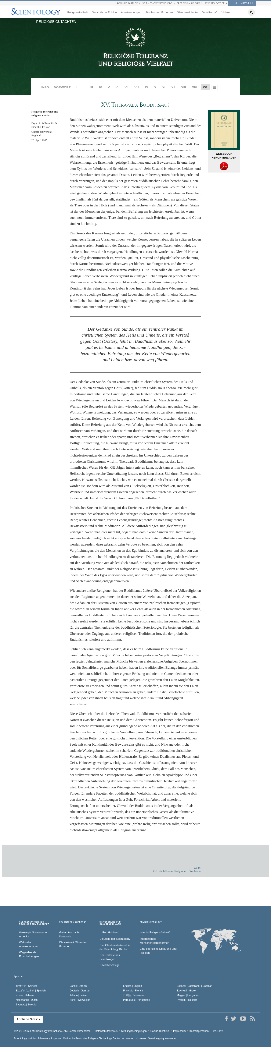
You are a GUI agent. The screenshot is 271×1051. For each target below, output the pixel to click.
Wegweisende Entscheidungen (29, 954)
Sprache (18, 976)
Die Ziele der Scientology (115, 938)
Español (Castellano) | (194, 985)
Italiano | (78, 995)
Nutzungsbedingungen (134, 1031)
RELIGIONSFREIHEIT (151, 922)
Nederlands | (27, 999)
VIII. (137, 87)
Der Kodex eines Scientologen (110, 957)
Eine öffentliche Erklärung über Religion (158, 950)
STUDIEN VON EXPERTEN (73, 922)
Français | (133, 990)
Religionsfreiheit (77, 12)
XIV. (195, 87)
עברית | (25, 995)
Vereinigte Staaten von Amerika (33, 934)
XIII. (184, 87)
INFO (45, 87)
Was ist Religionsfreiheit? (155, 932)
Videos (225, 12)
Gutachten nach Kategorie (69, 934)
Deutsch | (79, 990)
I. (76, 87)
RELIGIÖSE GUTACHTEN (56, 22)
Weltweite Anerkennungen (29, 944)
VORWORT (62, 87)
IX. (147, 87)
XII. (173, 87)
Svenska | (26, 1004)
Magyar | (188, 995)
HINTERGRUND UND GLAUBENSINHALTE (110, 923)
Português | (136, 999)
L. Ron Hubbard (109, 932)
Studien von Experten (159, 12)
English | (132, 985)
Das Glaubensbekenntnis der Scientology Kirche (115, 947)
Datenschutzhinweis (106, 1031)
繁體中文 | (26, 985)
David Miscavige (110, 965)
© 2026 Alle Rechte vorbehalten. (52, 1031)
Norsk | (79, 999)
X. (155, 87)
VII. (126, 87)
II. (84, 87)
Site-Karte (217, 1031)
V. (109, 87)
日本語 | (133, 995)
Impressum (179, 1031)
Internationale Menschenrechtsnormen (154, 940)
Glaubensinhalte (187, 12)
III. (92, 87)
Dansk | (78, 985)
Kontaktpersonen (199, 1031)
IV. (101, 87)
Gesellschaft (209, 12)
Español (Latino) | (31, 990)
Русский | (187, 999)
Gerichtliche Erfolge (104, 12)
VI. (117, 87)
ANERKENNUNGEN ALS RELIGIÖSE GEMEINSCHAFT (34, 923)
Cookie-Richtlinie (159, 1031)
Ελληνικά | (186, 990)
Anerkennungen (131, 12)
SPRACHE (242, 3)
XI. (164, 87)
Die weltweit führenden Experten (73, 944)
